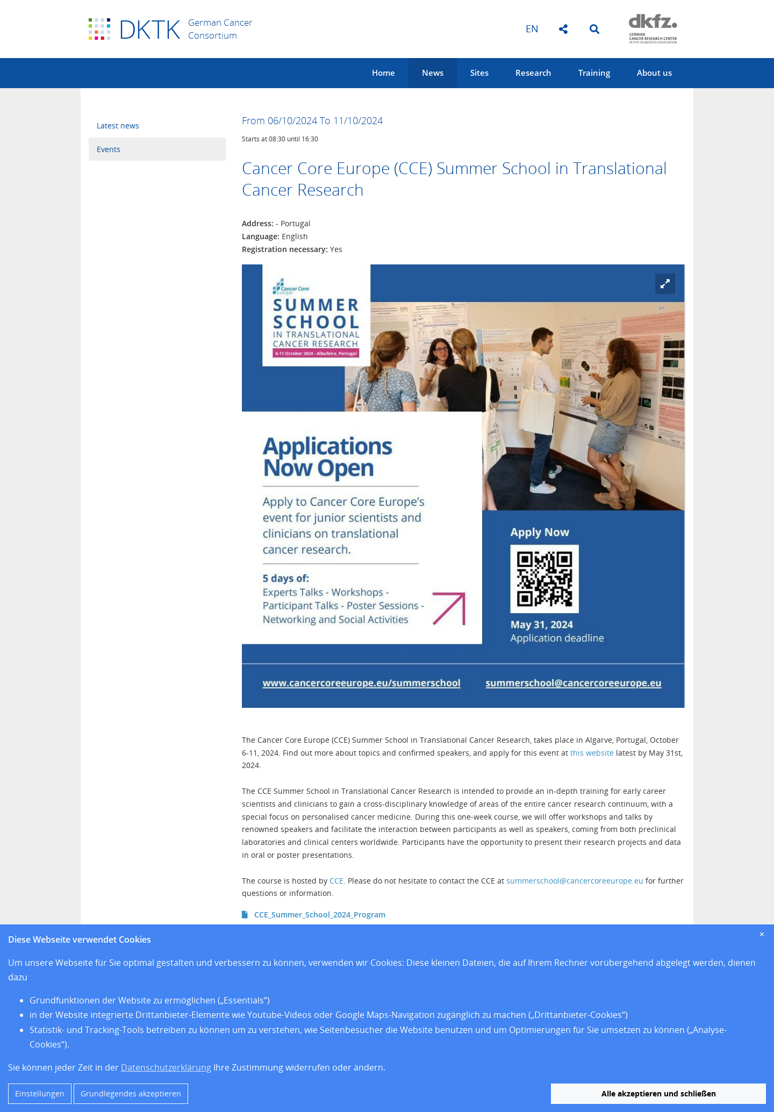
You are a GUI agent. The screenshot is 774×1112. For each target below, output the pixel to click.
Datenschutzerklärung (166, 1067)
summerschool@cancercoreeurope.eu (574, 881)
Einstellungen (39, 1093)
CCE (336, 881)
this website (592, 753)
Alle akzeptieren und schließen (658, 1093)
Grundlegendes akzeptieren (131, 1093)
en (532, 28)
